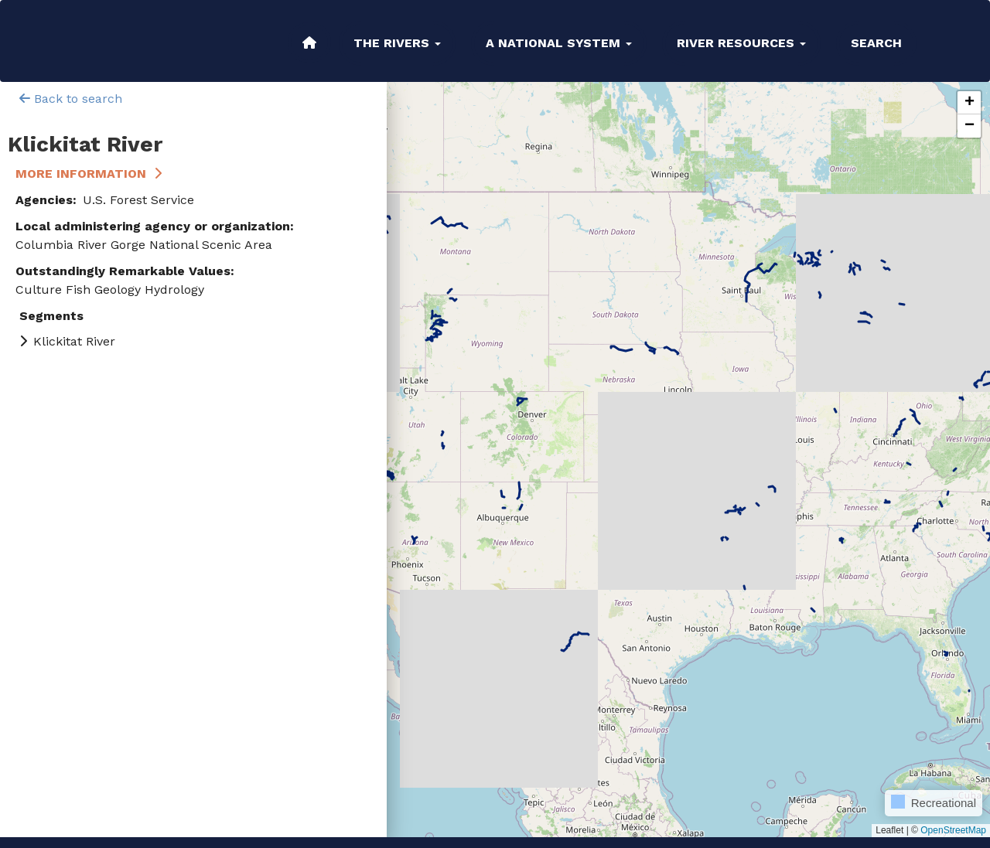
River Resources (741, 43)
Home (309, 42)
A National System (559, 43)
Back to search (70, 98)
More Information (80, 173)
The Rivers (397, 43)
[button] (969, 102)
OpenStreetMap (953, 830)
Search (876, 43)
